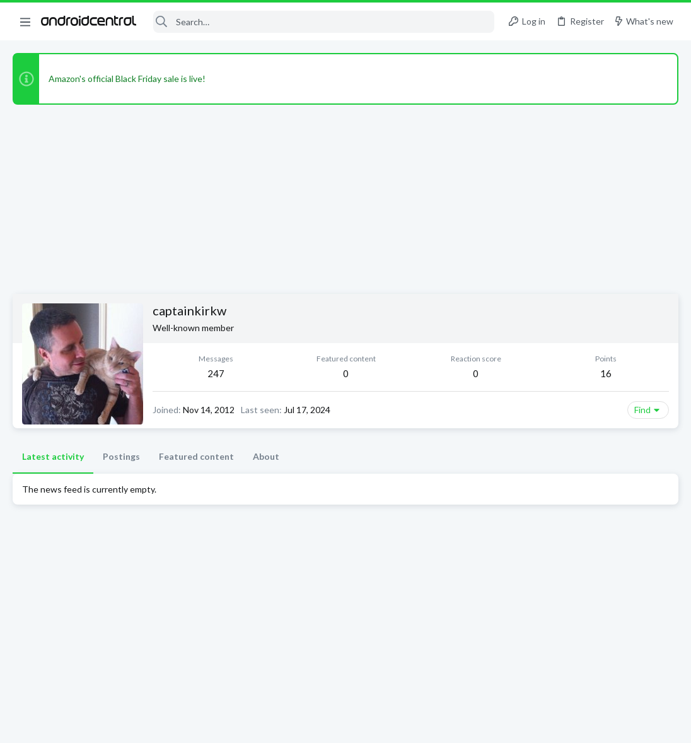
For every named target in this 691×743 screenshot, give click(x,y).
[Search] (323, 22)
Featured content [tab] (196, 456)
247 (215, 373)
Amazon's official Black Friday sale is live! (127, 78)
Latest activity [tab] (53, 456)
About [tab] (266, 456)
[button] (25, 21)
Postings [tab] (121, 456)
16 (606, 373)
